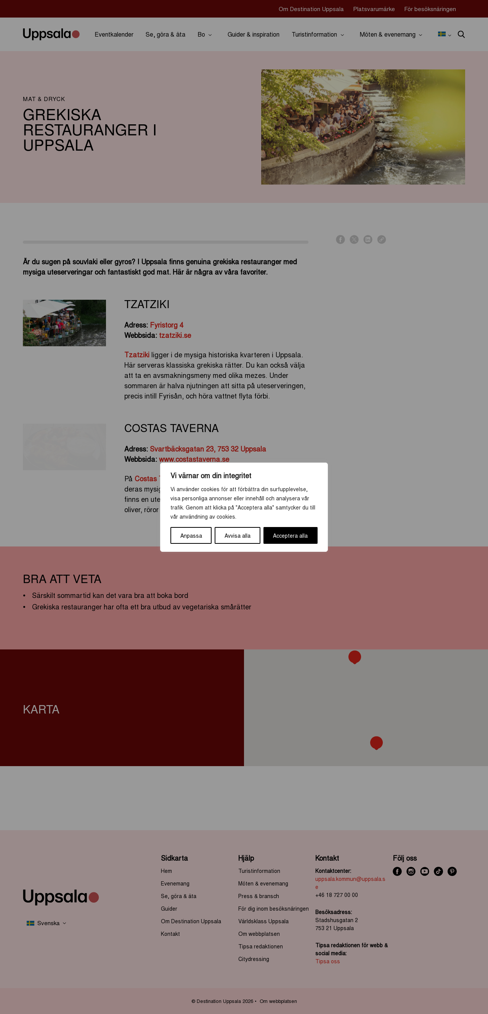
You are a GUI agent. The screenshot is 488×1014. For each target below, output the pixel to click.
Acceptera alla (290, 535)
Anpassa (191, 535)
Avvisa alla (237, 535)
